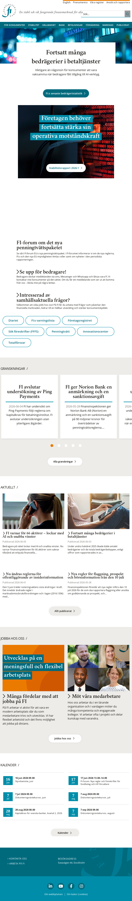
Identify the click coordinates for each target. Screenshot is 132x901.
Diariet (13, 320)
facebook (71, 890)
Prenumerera (80, 2)
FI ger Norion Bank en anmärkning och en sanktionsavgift (88, 392)
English (67, 2)
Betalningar (75, 25)
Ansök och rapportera (118, 2)
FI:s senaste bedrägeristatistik (66, 93)
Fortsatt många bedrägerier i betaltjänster (91, 535)
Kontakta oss (17, 858)
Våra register (97, 2)
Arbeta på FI (16, 863)
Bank (62, 25)
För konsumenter (14, 25)
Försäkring (92, 25)
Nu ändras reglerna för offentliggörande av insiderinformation (33, 576)
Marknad (107, 25)
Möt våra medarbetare (94, 696)
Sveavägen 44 (65, 862)
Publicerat (123, 25)
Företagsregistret (80, 320)
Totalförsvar (16, 343)
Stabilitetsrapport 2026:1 (66, 168)
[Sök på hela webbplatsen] (103, 14)
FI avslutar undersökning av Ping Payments (29, 392)
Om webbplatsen (53, 894)
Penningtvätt (61, 332)
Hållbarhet (49, 25)
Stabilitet (33, 25)
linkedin (50, 890)
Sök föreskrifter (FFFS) (23, 332)
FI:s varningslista (43, 320)
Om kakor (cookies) (77, 894)
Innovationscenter (95, 332)
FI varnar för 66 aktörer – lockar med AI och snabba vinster (33, 535)
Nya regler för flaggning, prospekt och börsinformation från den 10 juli (96, 576)
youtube (61, 890)
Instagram (81, 890)
